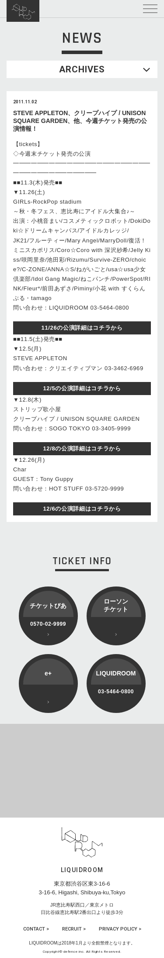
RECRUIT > (74, 929)
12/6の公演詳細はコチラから (82, 508)
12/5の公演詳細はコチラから (82, 388)
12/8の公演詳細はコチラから (82, 448)
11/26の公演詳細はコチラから (82, 327)
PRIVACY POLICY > (120, 929)
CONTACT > (36, 929)
